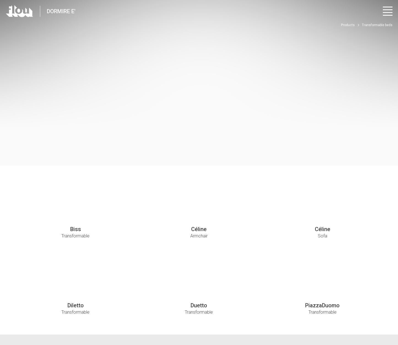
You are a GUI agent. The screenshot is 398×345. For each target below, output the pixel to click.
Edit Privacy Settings (75, 320)
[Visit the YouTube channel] (374, 323)
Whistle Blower (135, 320)
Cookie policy (108, 320)
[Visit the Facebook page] (343, 323)
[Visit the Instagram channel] (358, 323)
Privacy (47, 320)
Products (348, 25)
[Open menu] (387, 11)
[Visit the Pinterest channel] (388, 323)
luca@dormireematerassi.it (201, 295)
